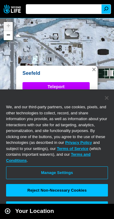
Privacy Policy (78, 142)
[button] (94, 69)
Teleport (56, 86)
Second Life (13, 9)
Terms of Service (72, 148)
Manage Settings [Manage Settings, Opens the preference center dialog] (57, 172)
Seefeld (31, 73)
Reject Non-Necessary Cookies (57, 190)
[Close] (106, 98)
